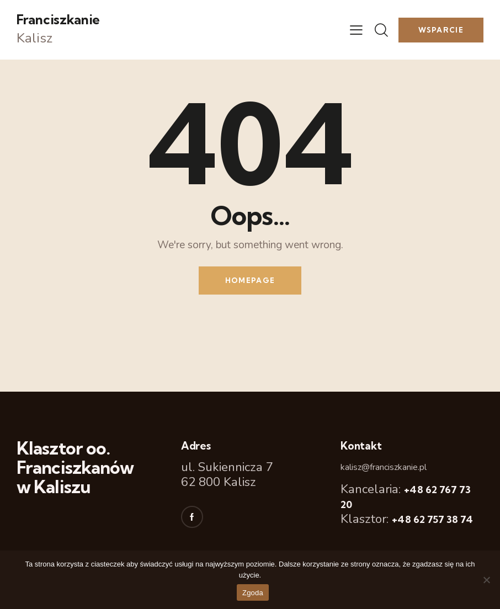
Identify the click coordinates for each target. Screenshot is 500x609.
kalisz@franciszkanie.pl (384, 467)
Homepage (250, 280)
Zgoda (252, 593)
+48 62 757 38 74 (432, 519)
